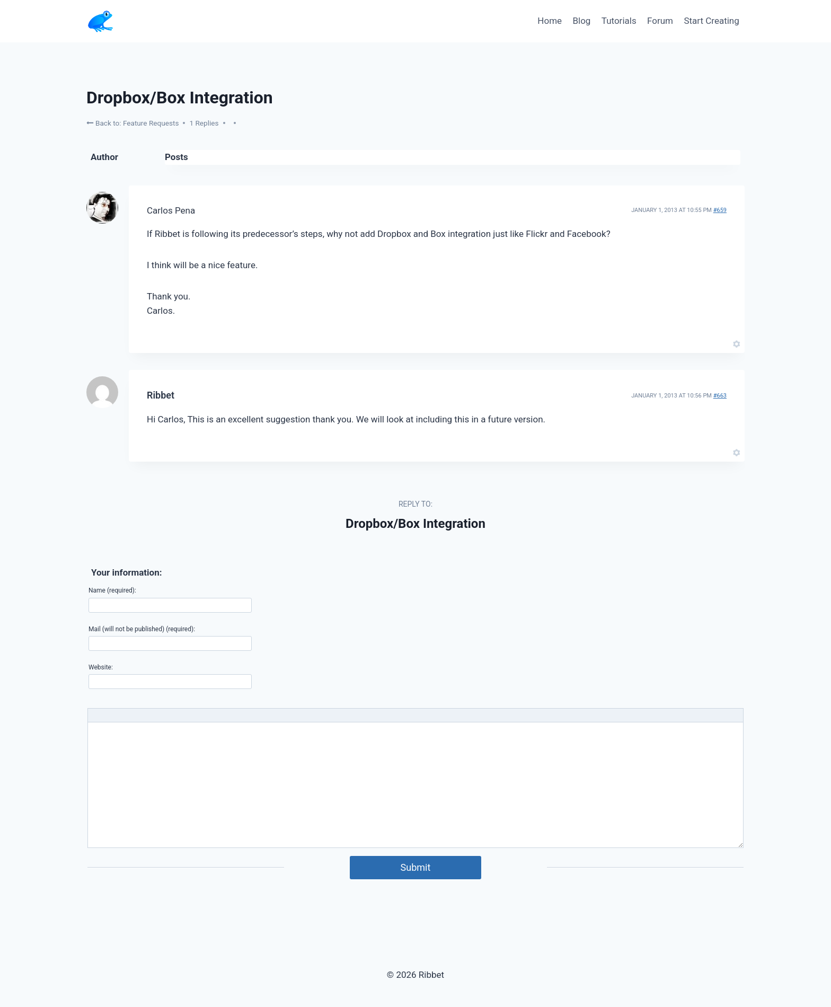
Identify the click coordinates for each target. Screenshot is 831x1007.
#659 (720, 210)
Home (549, 20)
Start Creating (711, 20)
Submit (416, 867)
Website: (101, 667)
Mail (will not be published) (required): (142, 629)
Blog (581, 20)
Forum (660, 20)
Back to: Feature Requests (132, 122)
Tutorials (619, 20)
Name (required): (112, 590)
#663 (720, 395)
